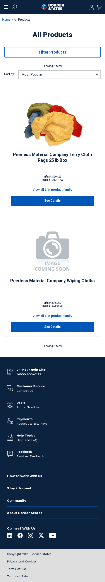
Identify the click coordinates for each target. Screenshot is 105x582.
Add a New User (29, 407)
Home (6, 19)
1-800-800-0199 (29, 374)
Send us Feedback (30, 456)
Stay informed (19, 488)
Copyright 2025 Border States (29, 554)
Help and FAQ (27, 440)
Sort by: (9, 74)
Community (16, 500)
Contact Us (25, 390)
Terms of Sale (17, 576)
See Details (52, 200)
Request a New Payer (33, 423)
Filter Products (52, 52)
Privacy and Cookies (22, 561)
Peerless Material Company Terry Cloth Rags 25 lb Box (52, 157)
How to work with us (24, 476)
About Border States (24, 513)
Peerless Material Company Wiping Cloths (52, 280)
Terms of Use (17, 569)
